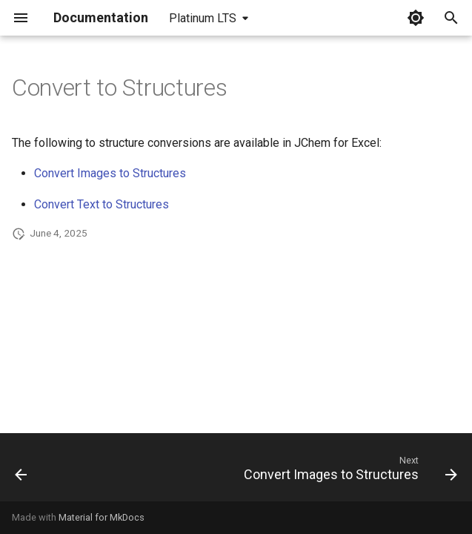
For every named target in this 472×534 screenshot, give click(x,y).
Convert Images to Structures (110, 173)
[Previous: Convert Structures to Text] (22, 471)
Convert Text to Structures (101, 204)
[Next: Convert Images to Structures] (348, 471)
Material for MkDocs (101, 517)
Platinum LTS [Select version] (202, 18)
